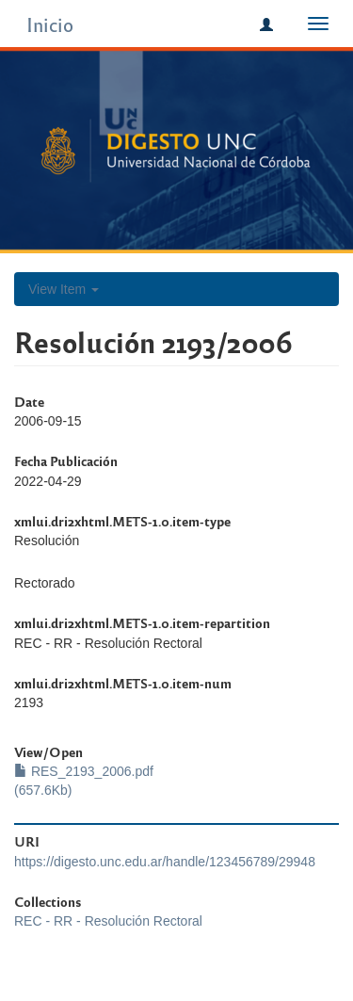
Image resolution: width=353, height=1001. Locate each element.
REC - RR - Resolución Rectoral (108, 920)
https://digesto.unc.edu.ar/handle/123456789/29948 (164, 861)
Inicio (49, 24)
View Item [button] (63, 289)
